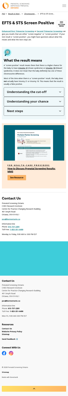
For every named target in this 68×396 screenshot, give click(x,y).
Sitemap (5, 334)
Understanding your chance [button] (27, 101)
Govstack (14, 377)
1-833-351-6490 (16, 229)
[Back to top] (34, 389)
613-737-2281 (14, 227)
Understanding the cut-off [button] (27, 92)
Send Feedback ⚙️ (10, 339)
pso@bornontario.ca (11, 219)
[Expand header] (64, 5)
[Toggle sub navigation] (61, 24)
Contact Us (7, 328)
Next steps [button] (15, 111)
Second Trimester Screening (49, 31)
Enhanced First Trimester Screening (18, 31)
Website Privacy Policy (12, 331)
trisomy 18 (50, 68)
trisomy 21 (23, 68)
